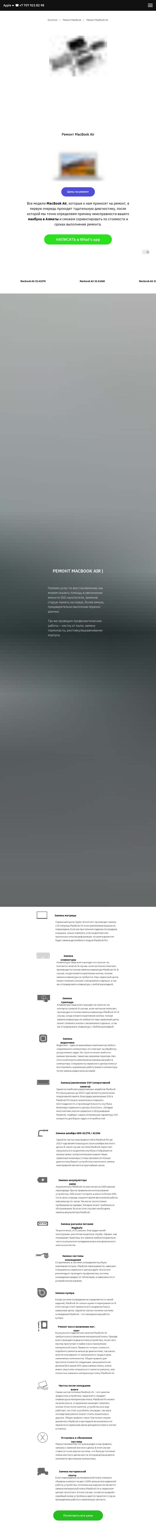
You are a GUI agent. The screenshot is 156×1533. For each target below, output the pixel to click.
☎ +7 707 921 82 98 (29, 5)
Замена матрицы (65, 915)
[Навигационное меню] (150, 5)
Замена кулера (64, 1293)
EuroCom (52, 19)
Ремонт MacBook (72, 19)
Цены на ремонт (78, 191)
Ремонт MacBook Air (97, 19)
